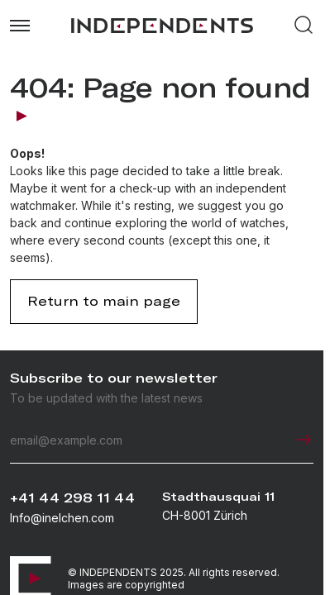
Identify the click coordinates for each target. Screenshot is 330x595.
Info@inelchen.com (62, 518)
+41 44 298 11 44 (72, 498)
